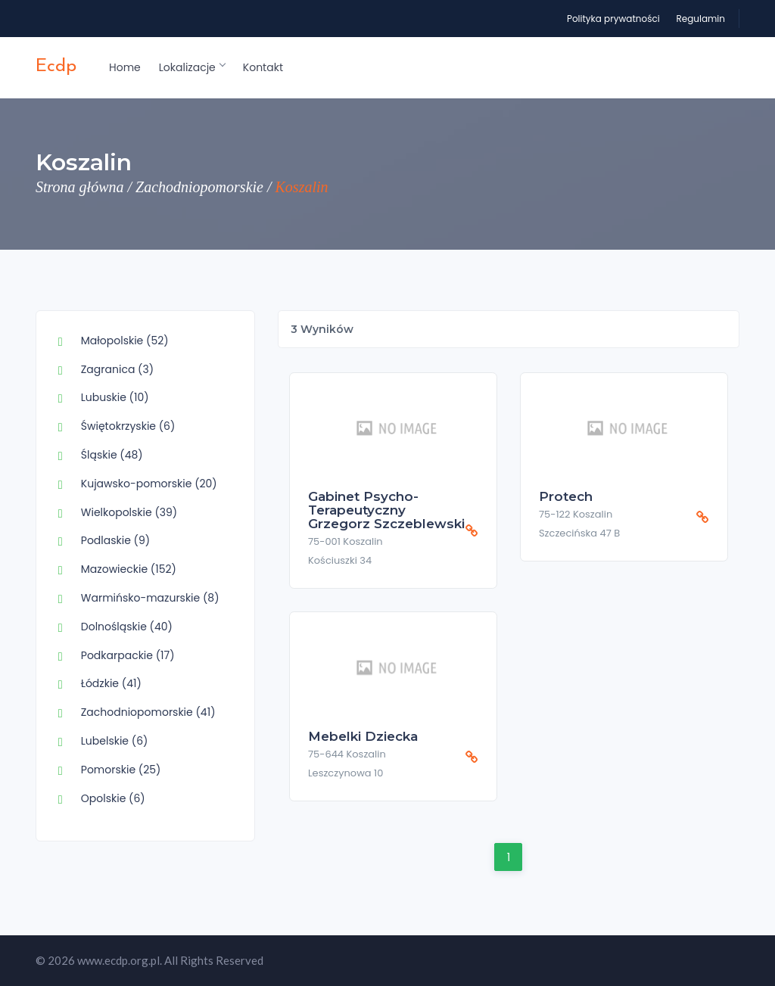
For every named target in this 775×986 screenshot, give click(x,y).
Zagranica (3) (117, 369)
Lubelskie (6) (114, 740)
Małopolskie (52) (125, 340)
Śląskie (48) (112, 454)
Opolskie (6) (113, 798)
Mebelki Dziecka (363, 736)
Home (125, 67)
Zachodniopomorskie (199, 187)
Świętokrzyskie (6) (128, 426)
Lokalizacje (192, 67)
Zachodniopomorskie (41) (148, 712)
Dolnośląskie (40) (127, 626)
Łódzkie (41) (111, 683)
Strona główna (80, 187)
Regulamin (700, 18)
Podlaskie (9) (115, 540)
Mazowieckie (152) (128, 569)
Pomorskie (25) (121, 769)
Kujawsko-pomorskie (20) (149, 483)
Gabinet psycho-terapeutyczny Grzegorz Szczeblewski (386, 510)
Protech (566, 496)
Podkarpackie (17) (128, 655)
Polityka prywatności (613, 18)
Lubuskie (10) (115, 397)
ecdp (56, 67)
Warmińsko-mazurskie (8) (150, 597)
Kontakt (263, 67)
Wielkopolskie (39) (129, 512)
